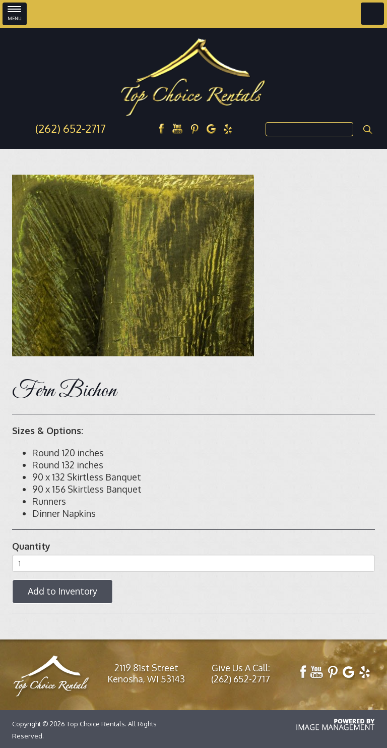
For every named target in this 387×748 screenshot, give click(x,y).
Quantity (31, 546)
